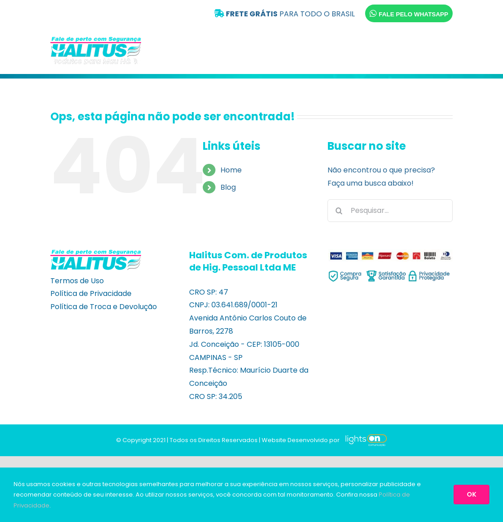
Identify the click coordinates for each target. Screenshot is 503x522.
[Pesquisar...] (390, 210)
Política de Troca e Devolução (103, 306)
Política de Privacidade (91, 293)
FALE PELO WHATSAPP (409, 13)
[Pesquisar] (338, 210)
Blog (228, 187)
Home (231, 170)
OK (471, 494)
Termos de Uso (77, 281)
